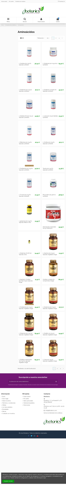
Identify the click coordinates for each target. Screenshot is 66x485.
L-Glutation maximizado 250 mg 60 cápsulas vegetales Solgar (25, 361)
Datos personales (28, 400)
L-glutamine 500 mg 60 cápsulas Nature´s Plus (25, 221)
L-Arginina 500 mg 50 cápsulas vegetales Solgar (50, 253)
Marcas (4, 411)
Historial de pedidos (29, 403)
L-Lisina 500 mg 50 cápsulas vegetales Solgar (50, 360)
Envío (3, 396)
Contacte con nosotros (20, 1)
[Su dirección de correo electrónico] (31, 381)
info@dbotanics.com (51, 410)
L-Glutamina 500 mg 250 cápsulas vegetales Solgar (26, 334)
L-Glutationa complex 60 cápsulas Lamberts (49, 90)
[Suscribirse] (56, 381)
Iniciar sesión (4, 1)
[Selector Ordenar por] (41, 38)
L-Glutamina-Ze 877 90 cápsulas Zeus (25, 253)
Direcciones (26, 405)
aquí (44, 478)
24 (48, 38)
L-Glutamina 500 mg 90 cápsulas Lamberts (25, 90)
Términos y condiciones (8, 403)
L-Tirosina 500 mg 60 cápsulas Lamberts (25, 195)
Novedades (5, 409)
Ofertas (4, 405)
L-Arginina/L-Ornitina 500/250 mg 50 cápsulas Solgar (26, 281)
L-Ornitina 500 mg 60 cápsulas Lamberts (48, 143)
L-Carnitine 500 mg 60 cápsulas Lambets (25, 64)
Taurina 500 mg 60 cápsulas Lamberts (48, 169)
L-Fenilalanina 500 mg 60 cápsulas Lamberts (26, 169)
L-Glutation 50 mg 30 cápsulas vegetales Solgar (50, 334)
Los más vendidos (7, 407)
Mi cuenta (11, 1)
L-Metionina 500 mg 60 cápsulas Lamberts (25, 143)
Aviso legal (5, 398)
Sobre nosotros (6, 400)
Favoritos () (61, 1)
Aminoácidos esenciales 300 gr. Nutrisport (49, 227)
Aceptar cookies (8, 481)
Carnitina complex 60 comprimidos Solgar (48, 280)
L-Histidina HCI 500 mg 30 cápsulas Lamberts (26, 116)
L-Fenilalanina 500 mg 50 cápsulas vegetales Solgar (26, 307)
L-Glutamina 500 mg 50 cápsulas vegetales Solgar (50, 307)
